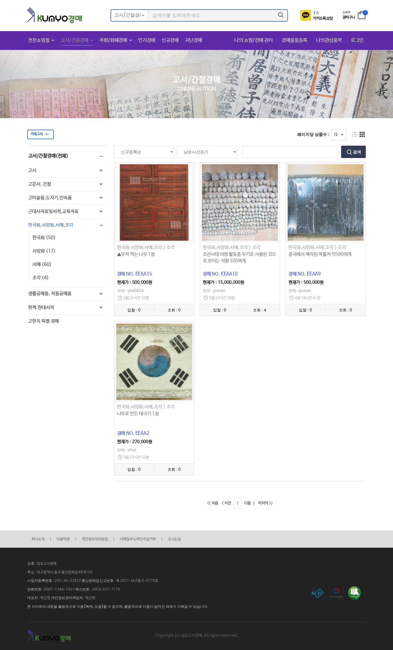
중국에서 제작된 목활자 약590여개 (320, 254)
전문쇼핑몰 (38, 40)
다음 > (249, 503)
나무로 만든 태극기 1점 (138, 413)
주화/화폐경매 (113, 40)
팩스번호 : (83, 589)
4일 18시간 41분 (307, 298)
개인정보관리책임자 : (68, 597)
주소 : (32, 572)
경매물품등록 (295, 40)
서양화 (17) (44, 251)
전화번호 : (35, 589)
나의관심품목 (329, 40)
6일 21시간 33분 (136, 298)
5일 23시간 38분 (222, 298)
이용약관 (63, 539)
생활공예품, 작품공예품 (66, 294)
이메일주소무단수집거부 (138, 539)
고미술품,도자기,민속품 (66, 198)
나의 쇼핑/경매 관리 (254, 40)
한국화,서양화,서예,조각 (66, 225)
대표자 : (33, 597)
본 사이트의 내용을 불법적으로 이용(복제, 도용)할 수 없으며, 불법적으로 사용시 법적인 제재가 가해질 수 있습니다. (117, 606)
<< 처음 (212, 503)
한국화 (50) (44, 237)
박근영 (45, 598)
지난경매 (193, 40)
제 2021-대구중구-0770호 (137, 581)
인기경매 (146, 40)
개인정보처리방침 (95, 539)
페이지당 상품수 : (313, 134)
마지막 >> (265, 503)
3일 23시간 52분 (136, 457)
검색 (356, 152)
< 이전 (226, 503)
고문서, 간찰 (66, 184)
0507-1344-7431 (59, 590)
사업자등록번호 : (41, 580)
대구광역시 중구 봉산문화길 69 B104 (65, 572)
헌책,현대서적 (66, 308)
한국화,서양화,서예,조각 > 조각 (146, 247)
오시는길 (174, 539)
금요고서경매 (46, 564)
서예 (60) (42, 264)
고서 (66, 171)
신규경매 (170, 40)
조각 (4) (40, 278)
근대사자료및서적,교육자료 (66, 212)
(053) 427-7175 (106, 590)
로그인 (357, 40)
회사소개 (37, 539)
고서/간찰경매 (74, 40)
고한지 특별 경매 (43, 321)
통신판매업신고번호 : (99, 580)
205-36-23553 (68, 581)
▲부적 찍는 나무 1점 (136, 254)
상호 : (32, 563)
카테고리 (41, 134)
